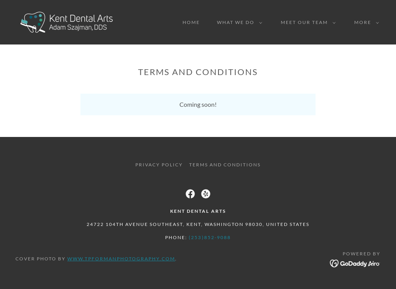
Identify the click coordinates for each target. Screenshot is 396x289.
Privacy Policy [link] (159, 165)
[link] (67, 21)
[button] (238, 22)
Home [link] (191, 22)
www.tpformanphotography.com (121, 259)
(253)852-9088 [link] (209, 237)
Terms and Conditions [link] (225, 165)
